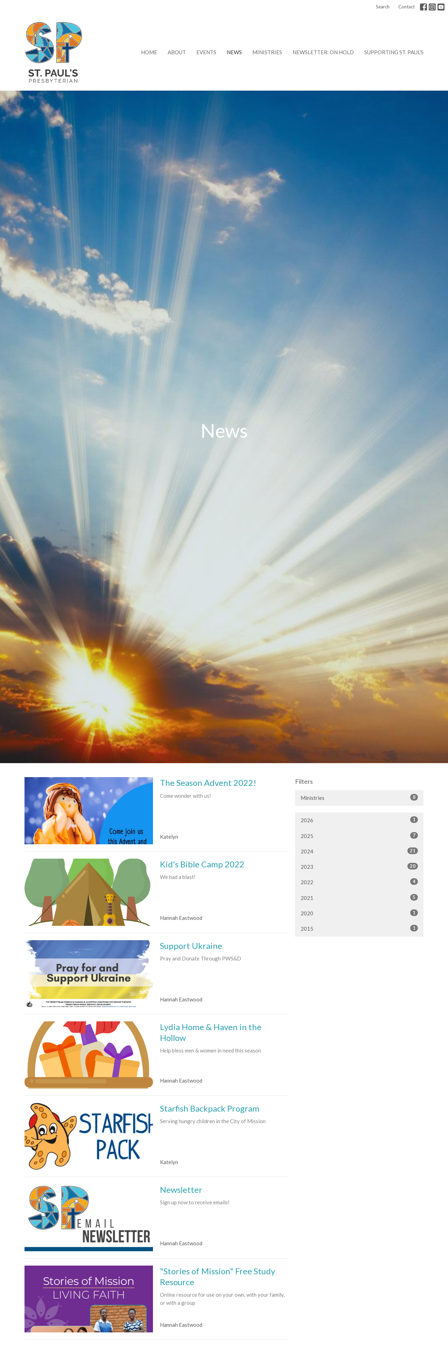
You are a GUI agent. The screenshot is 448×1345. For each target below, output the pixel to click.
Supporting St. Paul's (394, 52)
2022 (359, 881)
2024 (359, 850)
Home (149, 52)
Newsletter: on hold (323, 52)
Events (206, 52)
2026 (359, 819)
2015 (359, 928)
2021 (359, 897)
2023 (359, 866)
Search (383, 6)
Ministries (267, 52)
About (177, 52)
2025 (359, 835)
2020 (359, 912)
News (234, 52)
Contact (406, 6)
